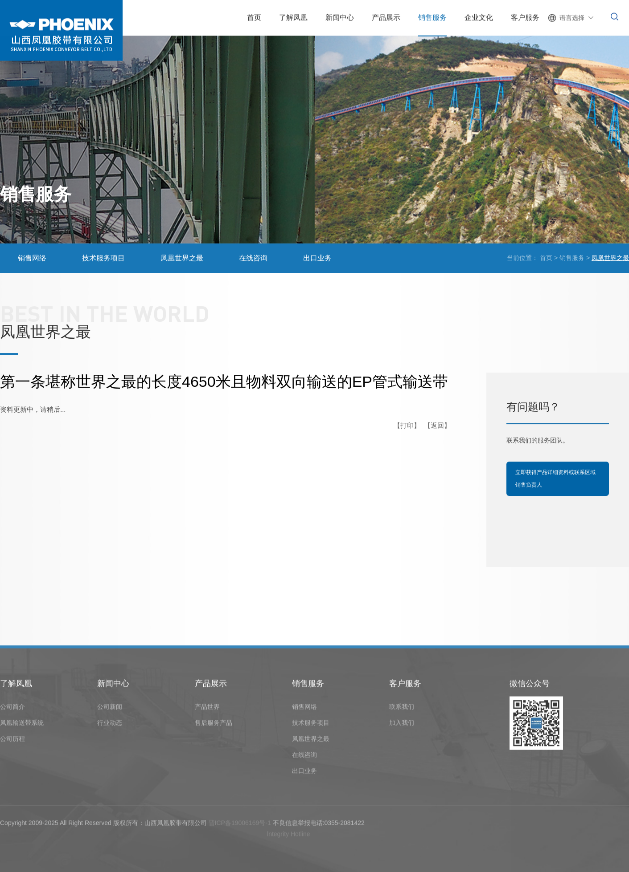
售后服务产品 (213, 724)
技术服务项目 (103, 258)
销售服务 (571, 258)
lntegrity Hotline (288, 836)
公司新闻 (109, 708)
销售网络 (32, 258)
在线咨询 (253, 258)
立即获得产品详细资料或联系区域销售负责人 (555, 478)
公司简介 (12, 708)
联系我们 (401, 708)
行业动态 (109, 724)
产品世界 (207, 708)
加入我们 (401, 724)
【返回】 (437, 426)
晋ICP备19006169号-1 (240, 824)
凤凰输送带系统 (22, 724)
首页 (546, 258)
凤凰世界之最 (181, 258)
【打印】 (407, 426)
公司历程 (12, 740)
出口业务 (317, 258)
